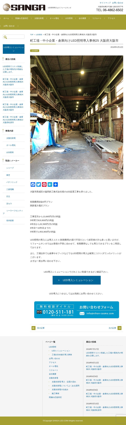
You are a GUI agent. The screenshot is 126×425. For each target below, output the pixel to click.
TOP (31, 34)
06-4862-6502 (113, 10)
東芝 (8, 175)
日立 (8, 196)
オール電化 (56, 18)
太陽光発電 (41, 18)
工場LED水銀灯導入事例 (62, 355)
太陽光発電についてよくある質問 (65, 386)
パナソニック (11, 182)
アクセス (113, 18)
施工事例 (55, 393)
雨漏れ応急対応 (24, 18)
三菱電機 (10, 189)
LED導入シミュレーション (78, 280)
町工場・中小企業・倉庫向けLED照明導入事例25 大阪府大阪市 (13, 82)
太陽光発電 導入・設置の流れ (64, 382)
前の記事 (41, 328)
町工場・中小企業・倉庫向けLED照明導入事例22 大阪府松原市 (13, 120)
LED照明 (71, 18)
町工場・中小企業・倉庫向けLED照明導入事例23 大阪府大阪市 (13, 107)
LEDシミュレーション (61, 351)
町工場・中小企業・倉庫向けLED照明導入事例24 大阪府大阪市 (13, 94)
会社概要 (84, 18)
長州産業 (10, 220)
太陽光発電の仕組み (60, 389)
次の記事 (112, 328)
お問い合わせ (11, 26)
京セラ (9, 204)
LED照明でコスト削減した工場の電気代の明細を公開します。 (13, 69)
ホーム (8, 18)
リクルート (99, 18)
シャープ (10, 168)
